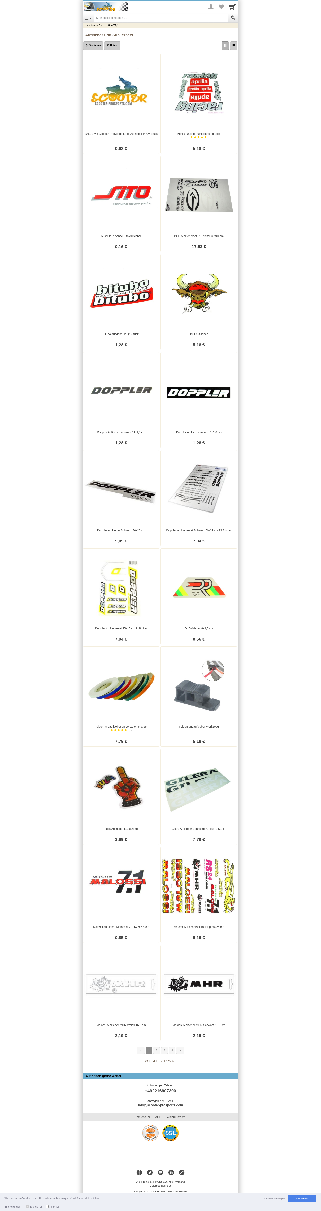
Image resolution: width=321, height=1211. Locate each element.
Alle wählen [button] (302, 1198)
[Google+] (181, 1172)
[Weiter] (180, 1050)
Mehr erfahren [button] (92, 1198)
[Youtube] (171, 1172)
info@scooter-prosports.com (160, 1105)
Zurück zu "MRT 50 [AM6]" (102, 25)
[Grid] (225, 45)
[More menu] (211, 7)
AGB (158, 1117)
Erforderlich (36, 1206)
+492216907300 (160, 1090)
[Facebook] (139, 1172)
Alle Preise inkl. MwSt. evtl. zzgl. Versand (160, 1181)
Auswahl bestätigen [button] (274, 1198)
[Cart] (232, 7)
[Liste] (233, 45)
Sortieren (93, 45)
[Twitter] (150, 1172)
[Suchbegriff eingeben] (161, 18)
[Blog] (160, 1172)
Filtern (112, 45)
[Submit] (233, 17)
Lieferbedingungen (160, 1185)
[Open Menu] (88, 18)
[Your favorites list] (221, 7)
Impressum (143, 1117)
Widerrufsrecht (176, 1117)
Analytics (54, 1206)
